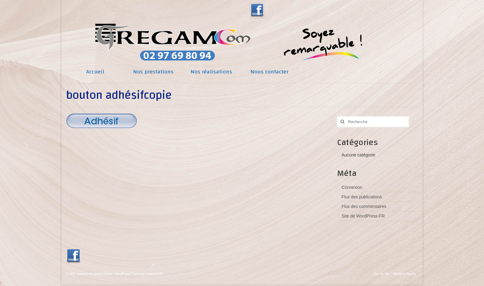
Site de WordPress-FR (363, 215)
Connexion (352, 187)
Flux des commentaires (364, 206)
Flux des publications (362, 196)
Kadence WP (154, 274)
